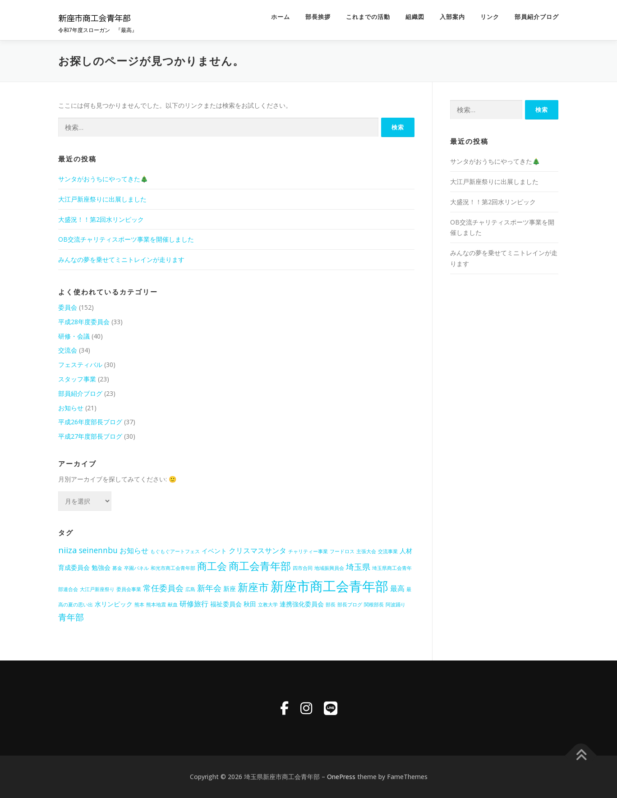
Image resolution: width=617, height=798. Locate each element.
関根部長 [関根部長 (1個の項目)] (374, 604)
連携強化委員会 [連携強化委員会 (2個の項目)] (302, 604)
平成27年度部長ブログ (90, 436)
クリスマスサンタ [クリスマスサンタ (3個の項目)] (257, 550)
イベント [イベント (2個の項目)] (214, 550)
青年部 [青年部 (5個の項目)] (71, 617)
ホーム (280, 17)
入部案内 (452, 17)
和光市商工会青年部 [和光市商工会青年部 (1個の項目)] (173, 568)
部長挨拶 (318, 17)
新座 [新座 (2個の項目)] (229, 588)
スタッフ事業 (77, 379)
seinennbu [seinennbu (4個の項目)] (98, 550)
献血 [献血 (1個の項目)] (173, 604)
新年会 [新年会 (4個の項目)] (209, 587)
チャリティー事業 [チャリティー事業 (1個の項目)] (308, 551)
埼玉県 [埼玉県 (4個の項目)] (358, 566)
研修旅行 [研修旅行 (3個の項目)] (194, 604)
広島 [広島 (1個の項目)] (190, 589)
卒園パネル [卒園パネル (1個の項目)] (136, 568)
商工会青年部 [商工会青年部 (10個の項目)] (260, 566)
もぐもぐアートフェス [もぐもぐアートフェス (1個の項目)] (175, 551)
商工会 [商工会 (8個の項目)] (212, 566)
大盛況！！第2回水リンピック (101, 219)
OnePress (341, 776)
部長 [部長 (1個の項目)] (331, 604)
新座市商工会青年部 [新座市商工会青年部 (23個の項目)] (329, 586)
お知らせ (70, 408)
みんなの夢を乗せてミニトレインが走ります (121, 259)
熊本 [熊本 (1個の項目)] (139, 604)
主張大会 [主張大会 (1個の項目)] (366, 551)
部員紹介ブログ (537, 17)
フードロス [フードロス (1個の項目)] (342, 551)
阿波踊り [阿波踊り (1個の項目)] (395, 604)
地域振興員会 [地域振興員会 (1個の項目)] (329, 568)
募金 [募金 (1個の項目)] (117, 568)
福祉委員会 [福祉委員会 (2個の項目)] (226, 604)
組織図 (414, 17)
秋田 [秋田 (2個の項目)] (250, 604)
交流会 (67, 350)
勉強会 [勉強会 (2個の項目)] (101, 567)
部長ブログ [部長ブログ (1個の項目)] (349, 604)
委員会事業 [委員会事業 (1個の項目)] (128, 589)
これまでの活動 (368, 17)
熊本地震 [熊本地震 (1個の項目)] (156, 604)
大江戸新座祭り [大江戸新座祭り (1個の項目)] (97, 589)
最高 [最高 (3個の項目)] (397, 588)
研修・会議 (74, 336)
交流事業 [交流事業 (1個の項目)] (388, 551)
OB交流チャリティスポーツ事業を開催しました (126, 239)
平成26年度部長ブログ (90, 421)
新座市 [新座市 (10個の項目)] (253, 587)
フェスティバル (80, 364)
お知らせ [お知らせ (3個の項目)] (134, 550)
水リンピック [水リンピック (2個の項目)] (114, 604)
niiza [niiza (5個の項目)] (67, 550)
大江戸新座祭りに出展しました (102, 199)
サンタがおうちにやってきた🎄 (103, 178)
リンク (489, 17)
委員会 (67, 307)
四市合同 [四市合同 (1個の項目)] (303, 568)
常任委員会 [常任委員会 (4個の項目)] (163, 587)
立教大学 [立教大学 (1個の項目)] (268, 604)
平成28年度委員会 (84, 321)
